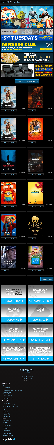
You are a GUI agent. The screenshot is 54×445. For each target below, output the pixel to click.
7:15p (31, 142)
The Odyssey (6, 411)
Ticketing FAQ (6, 430)
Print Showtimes (47, 279)
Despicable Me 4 (7, 416)
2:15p (4, 142)
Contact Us (5, 422)
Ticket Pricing (6, 428)
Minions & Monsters (7, 393)
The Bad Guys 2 (6, 413)
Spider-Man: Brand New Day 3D (10, 406)
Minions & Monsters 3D (8, 395)
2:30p (31, 206)
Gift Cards (5, 427)
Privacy (4, 440)
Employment (6, 437)
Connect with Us (7, 425)
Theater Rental (6, 432)
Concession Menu (7, 433)
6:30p (12, 110)
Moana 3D (5, 389)
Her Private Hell (6, 408)
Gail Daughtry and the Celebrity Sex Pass (12, 390)
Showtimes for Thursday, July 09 (27, 81)
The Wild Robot (6, 414)
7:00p (31, 110)
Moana (4, 385)
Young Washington (7, 392)
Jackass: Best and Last (8, 398)
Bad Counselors (6, 409)
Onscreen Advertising (8, 435)
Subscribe (5, 423)
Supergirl (5, 397)
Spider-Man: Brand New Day (9, 404)
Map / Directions (7, 420)
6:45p (12, 142)
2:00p (4, 110)
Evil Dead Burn (6, 387)
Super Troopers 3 (7, 403)
